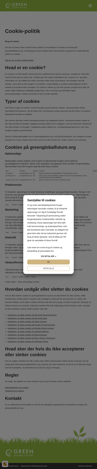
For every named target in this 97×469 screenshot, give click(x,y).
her (52, 251)
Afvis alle (48, 268)
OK (48, 262)
